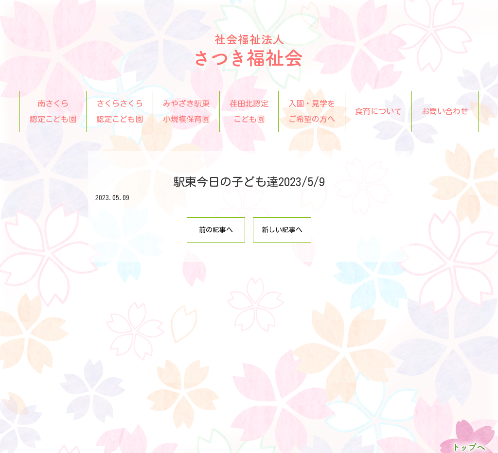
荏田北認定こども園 (249, 111)
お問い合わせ (445, 111)
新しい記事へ (282, 229)
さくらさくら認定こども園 (119, 111)
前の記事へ (216, 229)
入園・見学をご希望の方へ (311, 111)
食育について (378, 111)
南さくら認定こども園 (53, 111)
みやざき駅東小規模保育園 (186, 111)
